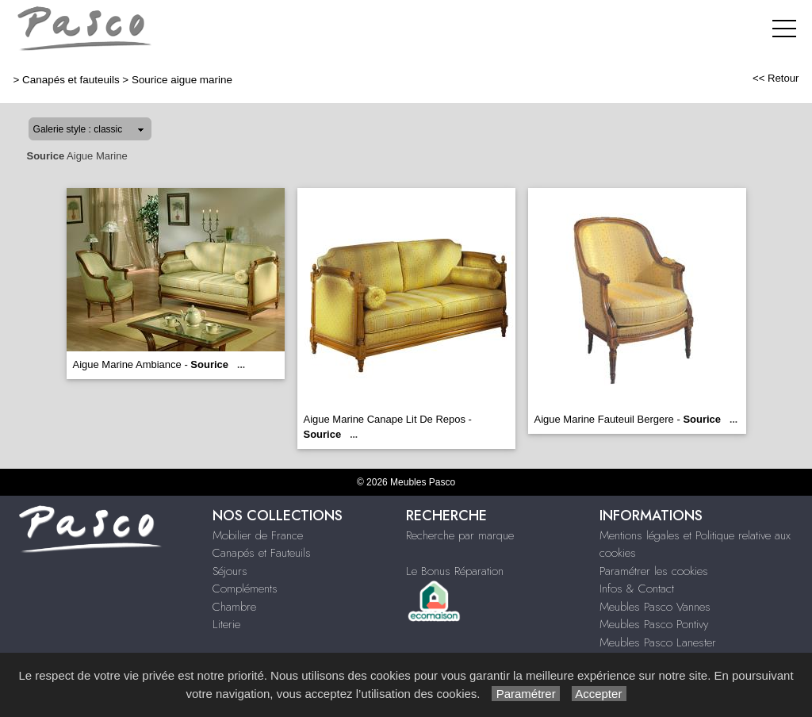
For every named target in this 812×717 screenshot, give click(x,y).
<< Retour (776, 78)
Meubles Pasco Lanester (657, 642)
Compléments (245, 588)
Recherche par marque (460, 535)
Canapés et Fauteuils (262, 553)
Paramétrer (525, 693)
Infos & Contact (636, 588)
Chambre (234, 606)
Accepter (599, 693)
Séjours (230, 571)
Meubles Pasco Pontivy (653, 624)
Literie (226, 624)
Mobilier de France (258, 535)
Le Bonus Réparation (455, 571)
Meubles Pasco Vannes (654, 606)
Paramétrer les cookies (653, 571)
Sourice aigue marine (182, 80)
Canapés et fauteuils (71, 80)
